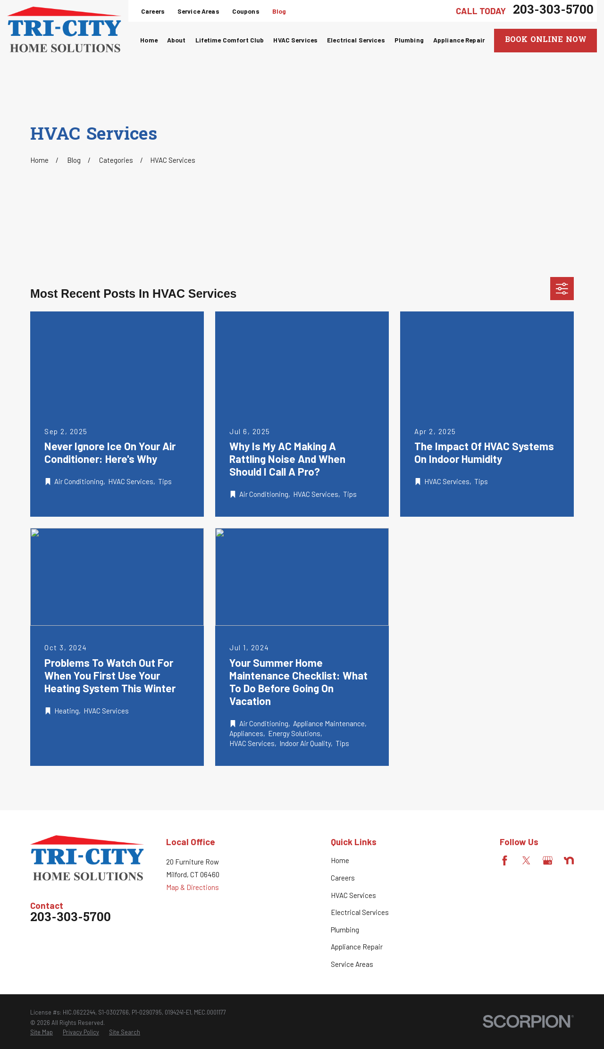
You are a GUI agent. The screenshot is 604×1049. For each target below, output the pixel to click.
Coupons (246, 11)
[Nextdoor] (569, 860)
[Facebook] (505, 860)
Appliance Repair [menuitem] (459, 40)
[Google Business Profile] (548, 860)
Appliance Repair (357, 946)
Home (340, 860)
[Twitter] (526, 860)
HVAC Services (353, 895)
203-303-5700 (553, 11)
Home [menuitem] (149, 40)
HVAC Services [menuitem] (295, 40)
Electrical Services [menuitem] (356, 40)
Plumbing (345, 929)
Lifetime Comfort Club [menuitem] (229, 40)
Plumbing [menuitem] (409, 40)
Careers (153, 11)
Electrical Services (360, 912)
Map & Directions (192, 887)
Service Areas (198, 11)
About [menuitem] (176, 40)
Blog (279, 11)
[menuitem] (41, 1032)
